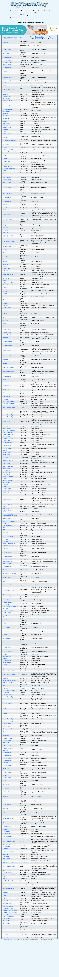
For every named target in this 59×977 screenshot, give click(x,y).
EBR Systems (6, 171)
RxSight (5, 85)
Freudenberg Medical (9, 89)
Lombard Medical (8, 881)
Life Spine (5, 399)
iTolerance (6, 278)
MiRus (4, 323)
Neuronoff (6, 692)
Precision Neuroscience (9, 680)
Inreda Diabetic (7, 627)
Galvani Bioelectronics (9, 169)
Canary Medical (7, 96)
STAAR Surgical (7, 134)
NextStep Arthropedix (9, 690)
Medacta (5, 796)
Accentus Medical (8, 906)
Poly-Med (5, 762)
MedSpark (6, 156)
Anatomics (6, 53)
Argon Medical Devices (9, 407)
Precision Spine (7, 662)
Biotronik (5, 337)
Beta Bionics (6, 123)
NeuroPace (6, 144)
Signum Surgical (7, 472)
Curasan (5, 617)
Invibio (5, 878)
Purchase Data (48, 11)
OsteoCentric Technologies (6, 845)
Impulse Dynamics (8, 682)
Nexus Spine (6, 914)
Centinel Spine (7, 745)
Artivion (5, 317)
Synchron (5, 667)
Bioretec (5, 261)
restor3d (5, 608)
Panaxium (5, 300)
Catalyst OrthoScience (9, 282)
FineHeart (5, 310)
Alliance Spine (7, 870)
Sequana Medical (7, 77)
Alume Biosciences (8, 153)
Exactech (5, 266)
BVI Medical (6, 528)
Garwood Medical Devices (10, 671)
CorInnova (6, 856)
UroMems (5, 305)
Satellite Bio (6, 523)
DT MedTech (6, 643)
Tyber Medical (7, 723)
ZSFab (4, 530)
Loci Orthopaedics (8, 470)
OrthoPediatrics (7, 432)
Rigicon (5, 685)
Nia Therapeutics (7, 504)
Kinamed (5, 94)
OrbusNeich (6, 205)
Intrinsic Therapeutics (9, 543)
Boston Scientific (7, 177)
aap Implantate (7, 332)
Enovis (5, 861)
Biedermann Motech (8, 274)
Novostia (5, 808)
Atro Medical (6, 638)
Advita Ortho (6, 264)
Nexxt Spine (6, 426)
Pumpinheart (6, 463)
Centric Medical (7, 396)
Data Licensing (24, 15)
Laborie (5, 654)
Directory (23, 11)
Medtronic (6, 658)
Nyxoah (5, 72)
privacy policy (6, 939)
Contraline (6, 927)
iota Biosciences (7, 83)
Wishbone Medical (8, 438)
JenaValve (5, 129)
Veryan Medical (7, 474)
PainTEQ (5, 294)
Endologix (5, 125)
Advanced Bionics (8, 175)
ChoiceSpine (6, 831)
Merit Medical (7, 923)
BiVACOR (5, 854)
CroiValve (5, 457)
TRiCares (5, 326)
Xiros (4, 895)
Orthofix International (9, 863)
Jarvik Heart (6, 678)
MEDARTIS (6, 784)
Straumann (6, 495)
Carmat (5, 313)
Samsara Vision (7, 660)
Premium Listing (39, 37)
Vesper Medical (7, 743)
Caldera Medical (7, 182)
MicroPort (5, 208)
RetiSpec (5, 709)
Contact (12, 17)
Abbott (5, 147)
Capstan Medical (7, 166)
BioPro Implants (7, 561)
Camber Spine (7, 726)
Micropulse (6, 412)
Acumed (5, 185)
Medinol (5, 478)
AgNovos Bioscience (8, 546)
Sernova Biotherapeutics (10, 701)
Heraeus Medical (7, 57)
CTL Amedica (6, 848)
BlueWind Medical (8, 476)
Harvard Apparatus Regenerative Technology (10, 515)
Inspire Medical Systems (9, 573)
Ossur (4, 131)
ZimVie (5, 287)
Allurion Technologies (9, 521)
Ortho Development (8, 916)
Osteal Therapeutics (8, 851)
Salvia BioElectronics (8, 620)
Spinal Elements (7, 100)
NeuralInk (5, 115)
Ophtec (5, 631)
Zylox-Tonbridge (7, 197)
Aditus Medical (7, 335)
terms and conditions (14, 939)
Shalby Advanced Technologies (7, 110)
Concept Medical (7, 291)
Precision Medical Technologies (8, 435)
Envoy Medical (7, 600)
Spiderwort (6, 706)
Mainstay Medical (8, 460)
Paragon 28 (6, 225)
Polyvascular (6, 858)
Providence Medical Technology (8, 150)
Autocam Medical (8, 219)
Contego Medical (7, 615)
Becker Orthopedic (8, 563)
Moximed (5, 113)
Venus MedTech (7, 194)
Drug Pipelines (12, 15)
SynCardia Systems (8, 62)
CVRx (4, 581)
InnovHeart (6, 484)
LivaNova (5, 900)
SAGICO (5, 296)
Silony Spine (6, 801)
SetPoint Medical (7, 179)
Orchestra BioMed (8, 729)
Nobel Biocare (7, 804)
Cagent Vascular (7, 738)
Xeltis (4, 623)
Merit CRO (6, 935)
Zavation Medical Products (10, 606)
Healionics (6, 930)
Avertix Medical (7, 656)
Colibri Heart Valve (8, 233)
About (11, 11)
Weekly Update (36, 15)
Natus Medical (7, 938)
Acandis (5, 363)
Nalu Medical (6, 98)
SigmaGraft (6, 118)
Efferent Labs (6, 669)
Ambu (4, 252)
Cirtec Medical (7, 164)
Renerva (5, 732)
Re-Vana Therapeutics (9, 874)
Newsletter (48, 15)
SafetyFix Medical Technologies (8, 603)
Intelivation (6, 735)
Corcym (5, 898)
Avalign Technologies (9, 367)
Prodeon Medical (7, 173)
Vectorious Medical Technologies (8, 481)
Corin (4, 876)
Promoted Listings (36, 11)
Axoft (4, 506)
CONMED (5, 228)
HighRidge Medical (8, 236)
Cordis (5, 280)
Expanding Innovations (9, 140)
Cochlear (5, 42)
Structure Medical (8, 284)
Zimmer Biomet (7, 268)
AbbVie (5, 121)
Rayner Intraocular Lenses (10, 910)
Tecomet (5, 539)
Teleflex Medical (7, 50)
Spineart (5, 813)
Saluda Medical (7, 46)
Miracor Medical (7, 64)
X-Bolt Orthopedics (8, 466)
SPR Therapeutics (8, 695)
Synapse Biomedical (8, 699)
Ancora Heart (6, 161)
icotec (4, 780)
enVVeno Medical (8, 127)
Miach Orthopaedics (8, 536)
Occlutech (5, 823)
